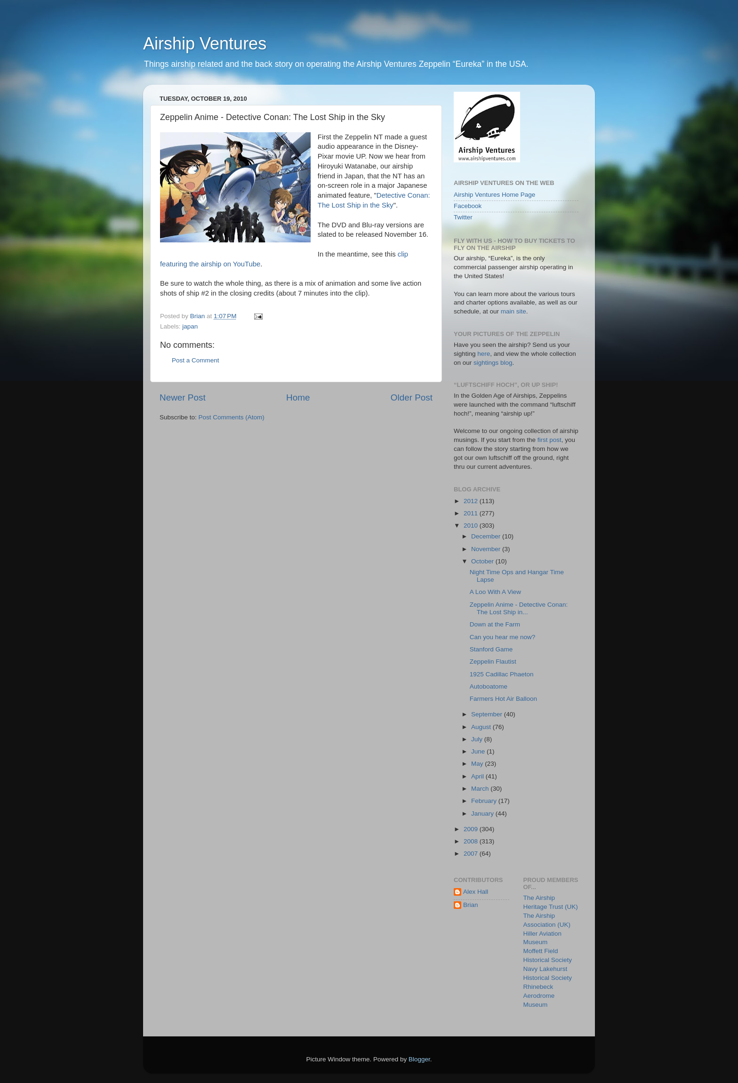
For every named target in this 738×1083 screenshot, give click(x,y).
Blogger (419, 1059)
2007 (472, 853)
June (479, 751)
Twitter (463, 217)
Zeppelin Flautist (493, 661)
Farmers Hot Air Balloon (503, 698)
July (477, 739)
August (482, 726)
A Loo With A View (495, 591)
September (487, 714)
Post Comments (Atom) (232, 417)
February (484, 800)
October (483, 561)
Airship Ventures (204, 43)
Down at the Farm (495, 624)
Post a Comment (195, 360)
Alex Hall (475, 891)
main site (513, 311)
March (480, 788)
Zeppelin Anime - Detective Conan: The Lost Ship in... (519, 608)
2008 (472, 841)
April (478, 776)
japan (190, 326)
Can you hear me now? (503, 637)
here (483, 353)
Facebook (467, 205)
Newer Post (183, 397)
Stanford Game (491, 649)
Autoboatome (488, 686)
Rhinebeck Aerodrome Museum (539, 995)
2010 (472, 525)
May (478, 763)
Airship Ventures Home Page (494, 194)
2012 (472, 501)
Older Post (412, 397)
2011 (472, 513)
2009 (472, 829)
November (486, 549)
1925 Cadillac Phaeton (502, 674)
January (483, 813)
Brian (470, 904)
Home (298, 397)
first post (549, 439)
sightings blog (493, 362)
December (486, 536)
